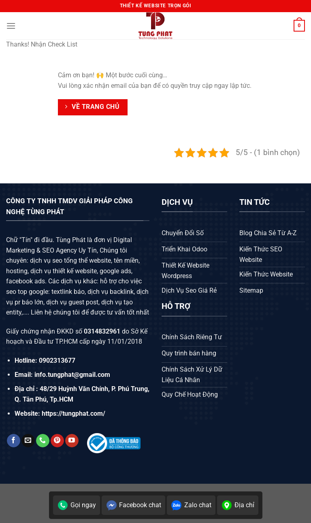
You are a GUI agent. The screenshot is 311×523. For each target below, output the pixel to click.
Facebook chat (133, 505)
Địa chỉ (237, 505)
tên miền (125, 260)
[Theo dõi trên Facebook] (13, 441)
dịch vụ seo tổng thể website (70, 260)
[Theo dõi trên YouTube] (72, 441)
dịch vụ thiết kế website (63, 271)
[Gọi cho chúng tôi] (42, 441)
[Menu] (11, 26)
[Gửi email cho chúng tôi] (28, 441)
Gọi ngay (76, 505)
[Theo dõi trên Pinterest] (57, 441)
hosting (17, 271)
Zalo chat (191, 505)
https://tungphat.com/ (73, 413)
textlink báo (68, 292)
